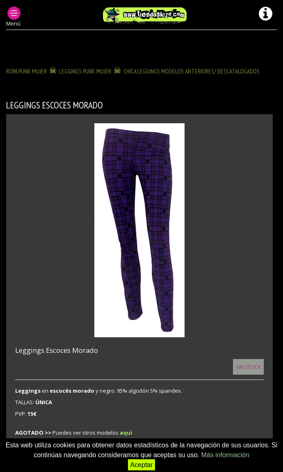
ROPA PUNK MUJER (26, 71)
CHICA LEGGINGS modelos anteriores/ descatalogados (191, 71)
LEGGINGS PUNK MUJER (85, 71)
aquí (126, 432)
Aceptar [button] (141, 464)
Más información (225, 454)
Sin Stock (248, 367)
